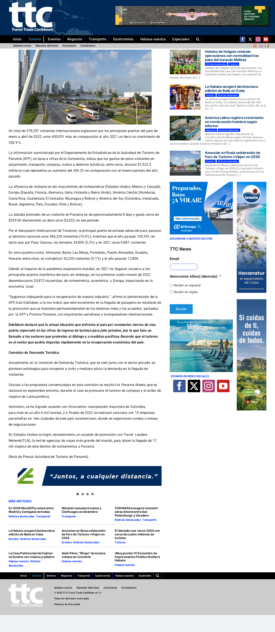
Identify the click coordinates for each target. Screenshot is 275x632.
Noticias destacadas (22, 516)
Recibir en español (187, 285)
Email (174, 259)
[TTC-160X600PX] (251, 301)
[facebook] (242, 39)
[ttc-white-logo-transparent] (31, 3)
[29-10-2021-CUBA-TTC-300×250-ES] (201, 183)
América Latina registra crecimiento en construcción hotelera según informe (234, 121)
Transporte (43, 516)
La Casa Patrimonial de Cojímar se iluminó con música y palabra (31, 555)
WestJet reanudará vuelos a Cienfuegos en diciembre (81, 510)
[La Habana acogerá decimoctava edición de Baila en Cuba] (185, 97)
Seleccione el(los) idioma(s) (195, 276)
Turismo (120, 542)
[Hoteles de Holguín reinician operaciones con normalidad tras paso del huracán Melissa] (185, 62)
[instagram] (258, 39)
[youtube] (266, 39)
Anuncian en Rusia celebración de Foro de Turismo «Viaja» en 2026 (84, 534)
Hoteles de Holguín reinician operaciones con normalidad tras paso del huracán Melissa (232, 55)
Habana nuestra (19, 561)
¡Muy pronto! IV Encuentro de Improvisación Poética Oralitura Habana (137, 556)
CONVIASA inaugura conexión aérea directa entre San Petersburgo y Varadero (136, 511)
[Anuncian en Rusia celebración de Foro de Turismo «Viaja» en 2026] (185, 163)
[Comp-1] (251, 183)
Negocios (211, 130)
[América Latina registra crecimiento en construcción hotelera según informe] (185, 128)
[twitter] (250, 39)
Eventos (14, 539)
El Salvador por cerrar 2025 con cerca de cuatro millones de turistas (137, 534)
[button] (199, 39)
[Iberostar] (201, 321)
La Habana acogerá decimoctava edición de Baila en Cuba (32, 532)
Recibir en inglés (186, 292)
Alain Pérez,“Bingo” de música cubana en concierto (83, 555)
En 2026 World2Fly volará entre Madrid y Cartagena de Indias (31, 510)
